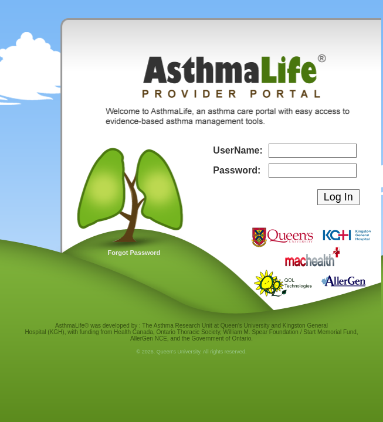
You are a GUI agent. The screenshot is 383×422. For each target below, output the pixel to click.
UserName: (237, 150)
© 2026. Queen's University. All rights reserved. (192, 352)
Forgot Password (134, 252)
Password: (236, 170)
